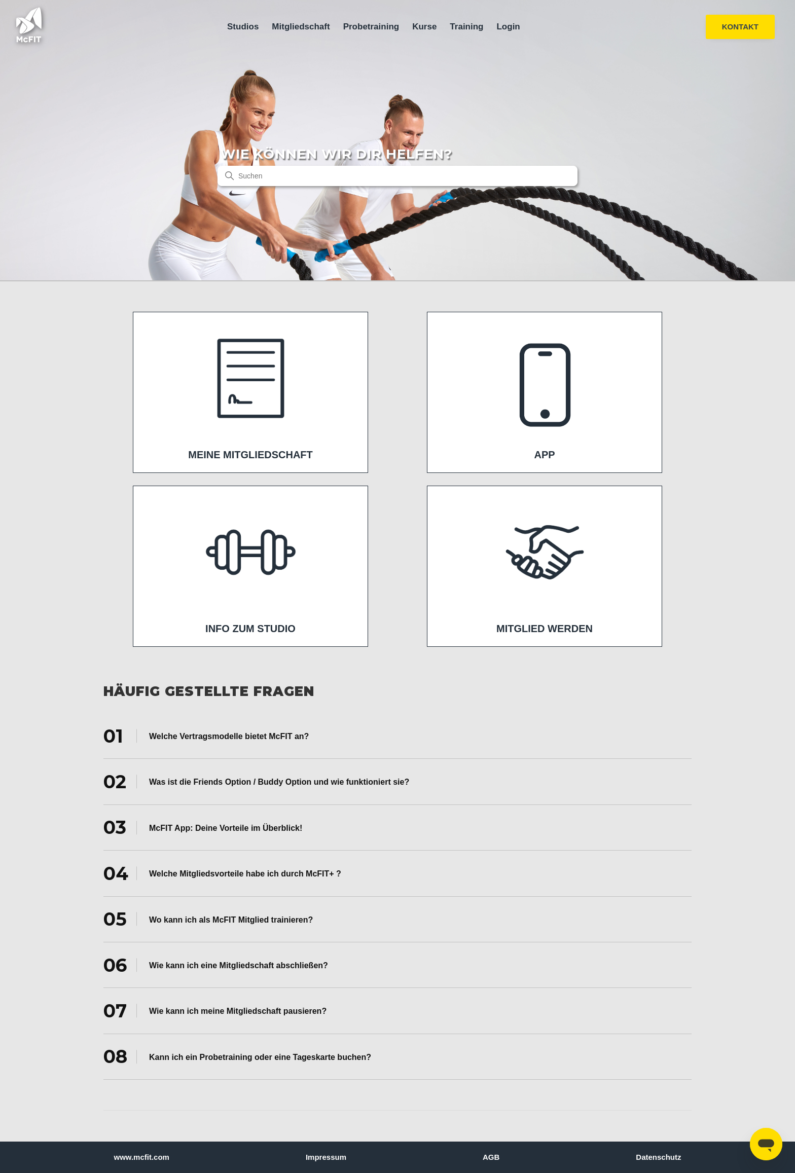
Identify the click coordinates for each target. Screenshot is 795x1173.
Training (466, 26)
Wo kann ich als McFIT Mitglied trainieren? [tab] (208, 919)
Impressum (326, 1157)
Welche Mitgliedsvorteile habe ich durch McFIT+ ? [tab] (222, 873)
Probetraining (371, 26)
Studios (243, 26)
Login (508, 26)
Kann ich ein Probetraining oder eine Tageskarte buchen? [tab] (237, 1056)
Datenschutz (658, 1157)
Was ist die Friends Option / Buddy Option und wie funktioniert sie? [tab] (256, 782)
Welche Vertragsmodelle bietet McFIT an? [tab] (206, 735)
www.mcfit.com (141, 1157)
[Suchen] (397, 176)
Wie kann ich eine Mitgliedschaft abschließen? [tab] (215, 965)
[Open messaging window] (766, 1144)
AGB (491, 1157)
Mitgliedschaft (301, 26)
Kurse (424, 26)
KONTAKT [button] (740, 26)
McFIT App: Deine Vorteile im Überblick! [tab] (202, 827)
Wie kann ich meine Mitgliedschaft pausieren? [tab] (215, 1011)
